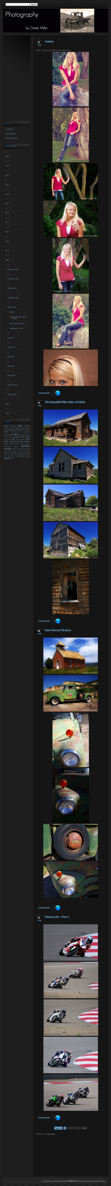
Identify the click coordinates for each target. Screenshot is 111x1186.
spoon (22, 453)
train (5, 456)
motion (23, 439)
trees (13, 456)
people (16, 443)
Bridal (6, 426)
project (25, 449)
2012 (7, 250)
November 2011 (13, 279)
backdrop (7, 428)
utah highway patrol (23, 456)
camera (10, 430)
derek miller (49, 45)
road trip (16, 451)
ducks (19, 432)
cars (21, 430)
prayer (14, 449)
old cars (61, 633)
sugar (12, 455)
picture (22, 443)
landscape (17, 437)
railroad (10, 451)
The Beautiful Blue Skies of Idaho (65, 402)
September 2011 (13, 297)
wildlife (6, 459)
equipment (7, 434)
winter (11, 458)
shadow (6, 453)
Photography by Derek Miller (88, 1181)
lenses (27, 437)
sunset (16, 455)
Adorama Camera (11, 138)
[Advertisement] (70, 1154)
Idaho (62, 405)
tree (9, 456)
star (5, 455)
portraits (75, 45)
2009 (7, 413)
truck (78, 633)
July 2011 (11, 338)
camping (16, 430)
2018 (7, 194)
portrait (68, 45)
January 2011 (12, 394)
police (16, 446)
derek (47, 405)
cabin (5, 430)
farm (12, 434)
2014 (7, 232)
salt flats (22, 451)
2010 (7, 404)
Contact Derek (10, 133)
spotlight (27, 453)
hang (11, 437)
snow (18, 453)
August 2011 (12, 307)
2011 (7, 260)
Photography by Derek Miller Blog (54, 1181)
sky (10, 453)
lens (22, 437)
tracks (24, 455)
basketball (17, 428)
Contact (102, 1181)
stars (8, 455)
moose (18, 439)
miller (67, 405)
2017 (7, 203)
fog (29, 434)
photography (59, 45)
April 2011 (11, 366)
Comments (44, 393)
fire (20, 434)
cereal (24, 430)
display (13, 432)
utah (81, 45)
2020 (7, 184)
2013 (7, 241)
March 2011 (11, 375)
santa (28, 451)
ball (12, 428)
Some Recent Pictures (58, 630)
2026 (7, 156)
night (10, 441)
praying (19, 449)
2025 (7, 166)
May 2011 (11, 356)
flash (26, 434)
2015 (7, 222)
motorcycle (59, 920)
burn (28, 428)
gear (5, 437)
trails (28, 455)
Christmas (13, 426)
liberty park (7, 439)
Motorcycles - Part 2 (57, 917)
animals (27, 426)
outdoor (27, 441)
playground (7, 446)
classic (6, 432)
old (56, 633)
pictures (27, 443)
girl (8, 437)
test (20, 455)
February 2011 (12, 385)
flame (22, 434)
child (28, 430)
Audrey (49, 41)
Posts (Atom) (50, 1134)
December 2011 (13, 269)
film (16, 434)
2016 (7, 213)
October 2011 (12, 288)
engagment (26, 432)
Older (85, 1128)
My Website (9, 129)
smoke (14, 453)
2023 (7, 175)
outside (6, 443)
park (11, 443)
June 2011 (11, 347)
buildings (23, 428)
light (13, 439)
